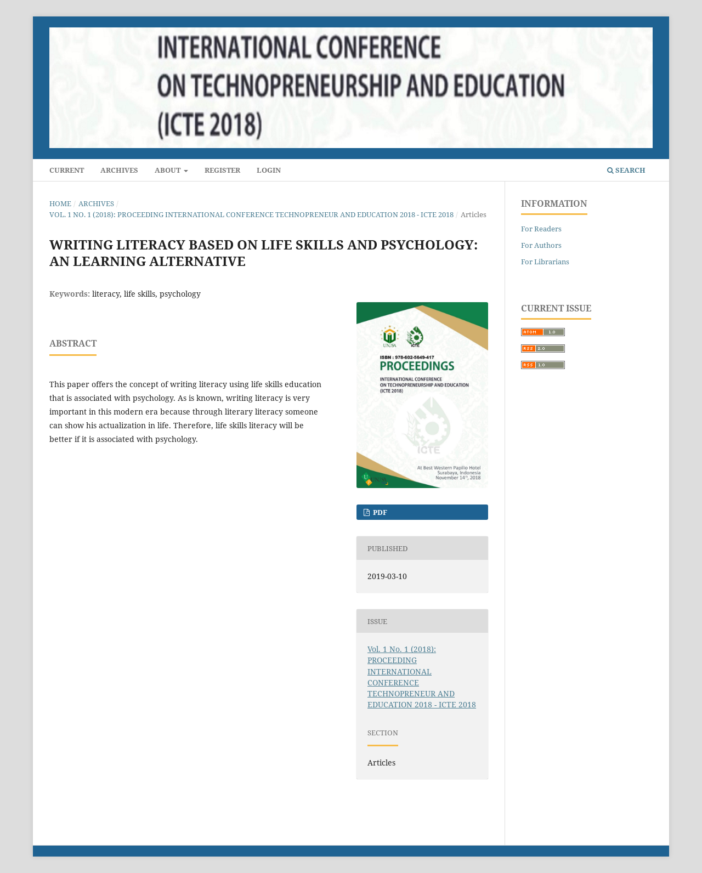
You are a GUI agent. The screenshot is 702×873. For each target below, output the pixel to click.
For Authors (541, 245)
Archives (119, 170)
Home (60, 203)
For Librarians (545, 262)
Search (626, 170)
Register (222, 170)
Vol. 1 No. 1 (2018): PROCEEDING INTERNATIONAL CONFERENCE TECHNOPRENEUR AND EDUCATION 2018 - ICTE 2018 (251, 214)
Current (66, 170)
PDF (379, 512)
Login (269, 170)
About (168, 170)
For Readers (541, 229)
